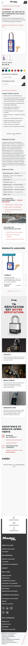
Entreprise (7, 555)
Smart (5, 568)
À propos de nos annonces (7, 640)
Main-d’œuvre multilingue (13, 207)
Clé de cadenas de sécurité (15, 239)
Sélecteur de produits (8, 549)
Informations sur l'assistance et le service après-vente (13, 25)
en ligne (6, 572)
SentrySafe (5, 626)
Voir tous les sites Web (8, 629)
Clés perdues (6, 578)
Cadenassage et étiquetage (13, 204)
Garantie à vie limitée (11, 443)
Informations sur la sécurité (10, 598)
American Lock (6, 624)
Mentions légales (5, 637)
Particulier (7, 545)
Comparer (19, 285)
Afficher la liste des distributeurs (9, 90)
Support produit (6, 575)
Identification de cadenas (14, 232)
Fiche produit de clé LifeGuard (14, 440)
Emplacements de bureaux (10, 591)
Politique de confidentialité (7, 635)
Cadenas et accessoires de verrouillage (11, 6)
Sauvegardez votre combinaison (11, 586)
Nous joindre (5, 588)
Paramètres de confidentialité (8, 636)
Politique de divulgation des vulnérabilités (10, 639)
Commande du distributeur (10, 564)
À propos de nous (10, 595)
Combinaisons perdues (8, 580)
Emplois (4, 601)
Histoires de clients (7, 603)
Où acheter (5, 551)
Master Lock (5, 621)
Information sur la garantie (9, 583)
